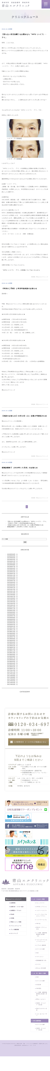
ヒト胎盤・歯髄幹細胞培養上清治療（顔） (41, 934)
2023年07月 (11, 566)
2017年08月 (11, 677)
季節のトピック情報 (16, 922)
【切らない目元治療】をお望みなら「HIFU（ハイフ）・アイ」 (27, 521)
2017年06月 (11, 679)
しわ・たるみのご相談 (39, 899)
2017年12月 (11, 670)
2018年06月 (11, 659)
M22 (37, 952)
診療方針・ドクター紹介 (17, 906)
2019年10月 (11, 631)
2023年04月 (11, 568)
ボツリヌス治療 (40, 949)
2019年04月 (11, 642)
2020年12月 (11, 607)
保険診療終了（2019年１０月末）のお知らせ (20, 468)
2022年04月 (11, 584)
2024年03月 (11, 559)
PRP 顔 (38, 923)
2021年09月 (11, 594)
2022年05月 (11, 582)
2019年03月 (11, 644)
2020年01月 (11, 626)
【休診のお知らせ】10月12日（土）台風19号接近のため (24, 416)
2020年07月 (11, 616)
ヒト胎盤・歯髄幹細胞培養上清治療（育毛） (41, 994)
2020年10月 (11, 610)
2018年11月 (11, 651)
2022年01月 (11, 587)
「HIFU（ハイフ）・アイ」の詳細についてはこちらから (21, 270)
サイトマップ (14, 933)
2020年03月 (11, 623)
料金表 (12, 914)
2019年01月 (11, 647)
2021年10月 (11, 593)
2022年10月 (11, 577)
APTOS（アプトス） (41, 906)
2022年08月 (11, 579)
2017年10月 (11, 674)
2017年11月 (11, 672)
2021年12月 (11, 589)
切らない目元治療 (41, 968)
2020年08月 (11, 614)
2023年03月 (11, 570)
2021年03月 (11, 601)
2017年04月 (11, 682)
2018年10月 (11, 652)
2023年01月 (11, 573)
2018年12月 (11, 649)
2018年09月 (11, 654)
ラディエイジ (39, 956)
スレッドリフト (40, 903)
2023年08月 (11, 564)
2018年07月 (11, 658)
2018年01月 (11, 668)
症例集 (12, 918)
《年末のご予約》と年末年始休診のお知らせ (19, 288)
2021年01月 (11, 605)
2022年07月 (11, 580)
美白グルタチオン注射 (41, 1009)
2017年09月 (11, 675)
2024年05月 (11, 557)
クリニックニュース (16, 925)
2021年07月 (11, 596)
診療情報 (13, 903)
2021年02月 (11, 603)
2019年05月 (11, 640)
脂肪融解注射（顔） (41, 960)
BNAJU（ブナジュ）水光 (41, 928)
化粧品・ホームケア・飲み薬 (41, 1003)
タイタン (38, 964)
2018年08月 (11, 656)
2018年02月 (11, 667)
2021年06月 (11, 598)
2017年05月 (11, 681)
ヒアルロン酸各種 (41, 945)
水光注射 (38, 984)
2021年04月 (11, 600)
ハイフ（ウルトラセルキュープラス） (41, 915)
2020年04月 (11, 621)
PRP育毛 (38, 988)
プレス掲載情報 (15, 929)
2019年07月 (11, 637)
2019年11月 (11, 630)
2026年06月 (11, 554)
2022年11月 (11, 575)
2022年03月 (11, 586)
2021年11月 (11, 591)
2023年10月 (11, 563)
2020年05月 (11, 619)
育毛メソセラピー (41, 999)
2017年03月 (11, 684)
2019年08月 (11, 635)
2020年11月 (11, 608)
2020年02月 (11, 624)
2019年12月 (11, 628)
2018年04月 (11, 663)
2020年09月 (11, 612)
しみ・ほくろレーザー (41, 1014)
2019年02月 (11, 645)
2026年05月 (11, 556)
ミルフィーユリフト (41, 910)
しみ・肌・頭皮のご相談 (39, 973)
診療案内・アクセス (16, 910)
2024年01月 (11, 561)
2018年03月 (11, 665)
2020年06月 (11, 617)
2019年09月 (11, 633)
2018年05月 (11, 661)
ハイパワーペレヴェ (41, 919)
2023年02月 (11, 572)
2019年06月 (11, 638)
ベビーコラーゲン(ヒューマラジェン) (41, 940)
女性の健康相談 (37, 1020)
